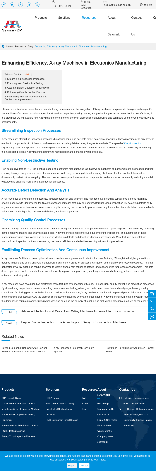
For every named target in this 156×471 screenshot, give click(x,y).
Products (41, 17)
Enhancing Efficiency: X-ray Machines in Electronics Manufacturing (71, 46)
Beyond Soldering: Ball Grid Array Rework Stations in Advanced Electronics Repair (24, 349)
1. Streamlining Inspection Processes (25, 78)
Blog (30, 46)
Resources (89, 17)
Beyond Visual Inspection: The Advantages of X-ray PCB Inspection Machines (73, 322)
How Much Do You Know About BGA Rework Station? (130, 349)
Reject (71, 465)
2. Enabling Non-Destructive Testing (24, 83)
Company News (105, 436)
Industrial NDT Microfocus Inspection (59, 412)
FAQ (84, 398)
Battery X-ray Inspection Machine (18, 436)
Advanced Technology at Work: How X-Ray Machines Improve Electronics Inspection (78, 311)
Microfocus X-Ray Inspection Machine (20, 409)
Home (9, 46)
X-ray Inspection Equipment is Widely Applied (73, 349)
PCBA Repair (52, 398)
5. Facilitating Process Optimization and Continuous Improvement (26, 98)
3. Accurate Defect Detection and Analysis (27, 87)
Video (85, 403)
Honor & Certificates (107, 420)
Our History (103, 414)
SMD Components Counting (60, 403)
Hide (27, 74)
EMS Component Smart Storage (62, 420)
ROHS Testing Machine (13, 431)
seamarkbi (102, 442)
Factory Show (104, 425)
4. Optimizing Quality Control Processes (26, 92)
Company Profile (105, 409)
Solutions (64, 17)
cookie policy (83, 459)
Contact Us (136, 26)
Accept (84, 465)
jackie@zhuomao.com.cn (117, 3)
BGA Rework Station (12, 398)
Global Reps (103, 403)
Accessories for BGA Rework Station (20, 425)
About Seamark (114, 26)
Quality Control (104, 431)
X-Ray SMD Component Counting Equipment (18, 417)
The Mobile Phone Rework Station (18, 403)
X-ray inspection (132, 143)
